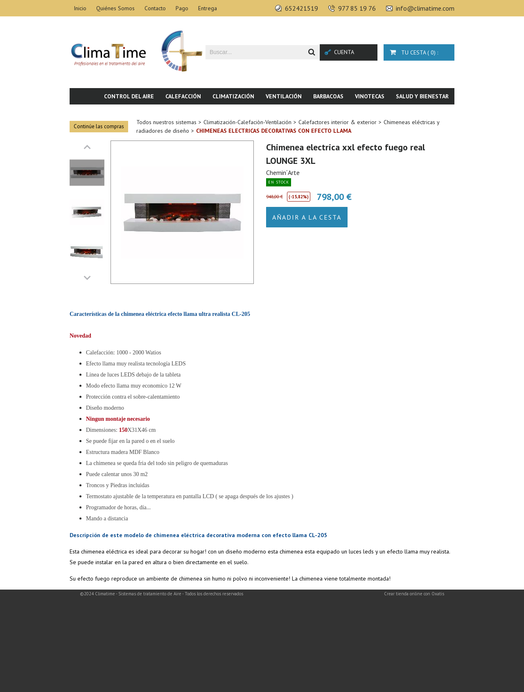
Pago (182, 8)
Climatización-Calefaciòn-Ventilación (247, 122)
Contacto (155, 8)
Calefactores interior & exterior (337, 122)
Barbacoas (328, 96)
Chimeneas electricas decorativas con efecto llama (273, 130)
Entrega (207, 8)
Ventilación (284, 96)
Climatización (233, 96)
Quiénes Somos (115, 8)
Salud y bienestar (422, 96)
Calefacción (183, 96)
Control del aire (129, 96)
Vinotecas (369, 96)
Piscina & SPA (387, 112)
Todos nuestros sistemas (166, 122)
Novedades (433, 112)
